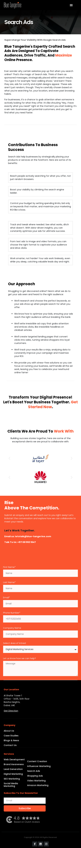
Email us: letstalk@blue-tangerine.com (27, 536)
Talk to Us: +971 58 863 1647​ (20, 542)
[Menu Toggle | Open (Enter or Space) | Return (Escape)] (71, 5)
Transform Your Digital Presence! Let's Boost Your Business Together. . (40, 402)
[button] (9, 458)
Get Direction (11, 710)
